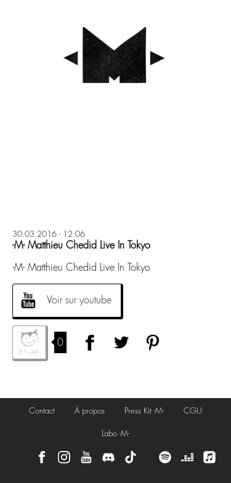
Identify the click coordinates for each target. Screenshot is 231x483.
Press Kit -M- (144, 410)
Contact (42, 410)
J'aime (30, 343)
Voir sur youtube (79, 299)
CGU (193, 410)
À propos (90, 410)
